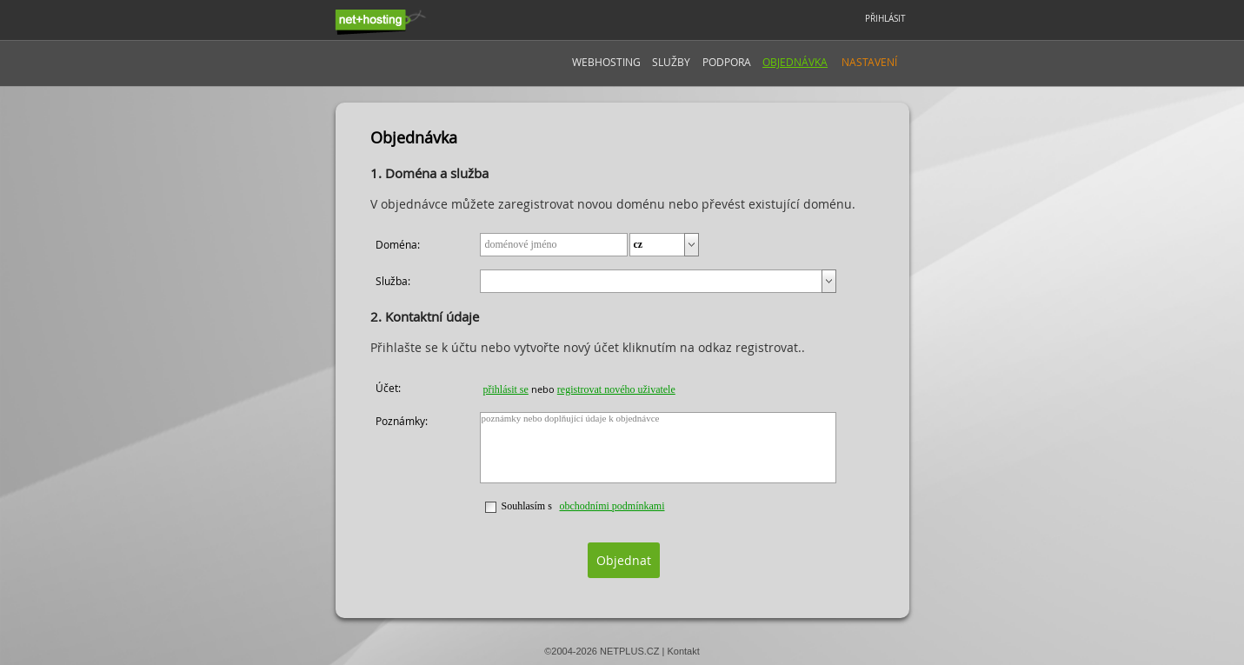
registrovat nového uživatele (616, 389)
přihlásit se (506, 389)
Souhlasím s (527, 506)
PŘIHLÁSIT (885, 18)
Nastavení (869, 62)
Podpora (726, 62)
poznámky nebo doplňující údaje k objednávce (658, 447)
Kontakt (683, 651)
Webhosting (606, 62)
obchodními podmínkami (612, 506)
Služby (671, 62)
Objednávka (795, 62)
